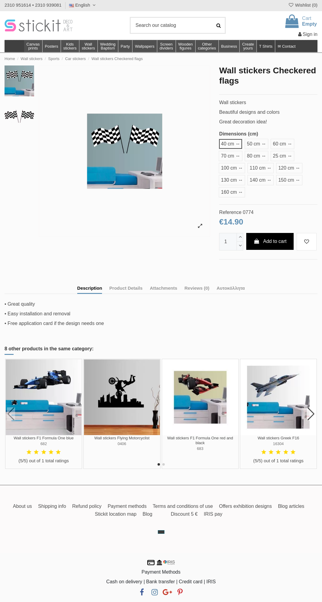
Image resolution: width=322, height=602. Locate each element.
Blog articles (291, 506)
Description (89, 288)
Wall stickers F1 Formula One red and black (200, 440)
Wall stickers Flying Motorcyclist (121, 438)
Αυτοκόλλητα (231, 288)
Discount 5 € (184, 514)
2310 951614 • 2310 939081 (33, 5)
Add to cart (270, 241)
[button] (206, 46)
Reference (230, 212)
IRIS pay (213, 514)
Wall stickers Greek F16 (278, 438)
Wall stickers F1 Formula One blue (44, 438)
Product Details (125, 288)
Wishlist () (302, 5)
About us (22, 506)
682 (43, 443)
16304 (278, 443)
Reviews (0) (196, 288)
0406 (122, 443)
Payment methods (127, 506)
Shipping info (52, 506)
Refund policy (86, 506)
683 (200, 448)
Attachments (163, 288)
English (83, 5)
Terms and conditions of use (183, 506)
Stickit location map (115, 514)
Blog (147, 514)
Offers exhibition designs (245, 506)
